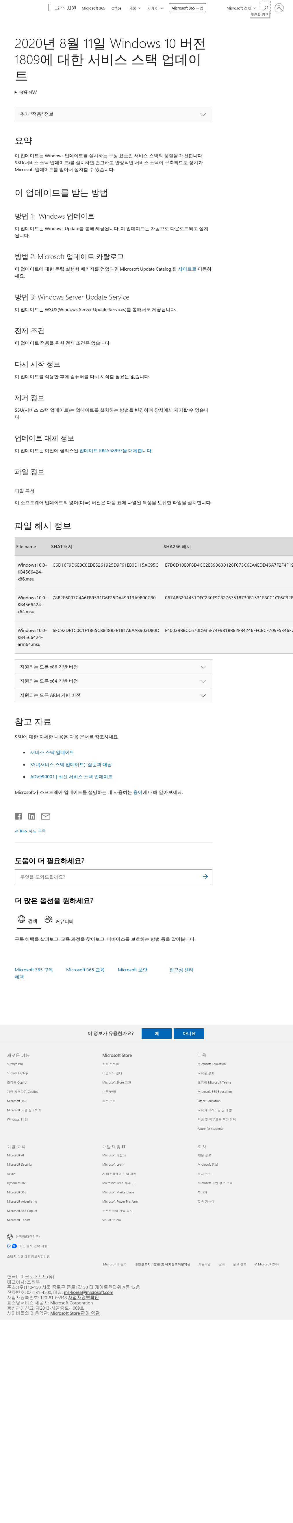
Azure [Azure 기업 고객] (11, 1173)
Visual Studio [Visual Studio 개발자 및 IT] (111, 1220)
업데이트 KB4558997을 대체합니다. (115, 450)
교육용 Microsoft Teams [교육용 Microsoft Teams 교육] (214, 1082)
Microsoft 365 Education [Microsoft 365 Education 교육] (215, 1091)
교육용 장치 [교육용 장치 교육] (206, 1073)
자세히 (153, 7)
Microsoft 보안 (132, 969)
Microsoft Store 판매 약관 (75, 1313)
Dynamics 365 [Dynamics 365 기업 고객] (17, 1183)
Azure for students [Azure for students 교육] (210, 1128)
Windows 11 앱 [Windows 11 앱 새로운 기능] (17, 1119)
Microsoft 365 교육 (85, 969)
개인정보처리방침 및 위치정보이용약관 (162, 1264)
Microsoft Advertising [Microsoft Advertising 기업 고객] (22, 1201)
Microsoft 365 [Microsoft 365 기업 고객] (16, 1192)
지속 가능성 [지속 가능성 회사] (206, 1201)
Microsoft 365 (93, 7)
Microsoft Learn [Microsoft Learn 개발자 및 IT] (113, 1164)
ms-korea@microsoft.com (88, 1292)
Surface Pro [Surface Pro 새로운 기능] (15, 1064)
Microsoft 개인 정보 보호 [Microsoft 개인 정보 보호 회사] (215, 1183)
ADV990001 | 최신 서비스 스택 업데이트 (71, 776)
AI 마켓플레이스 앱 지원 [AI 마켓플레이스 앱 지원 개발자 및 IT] (119, 1173)
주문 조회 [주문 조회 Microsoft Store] (109, 1101)
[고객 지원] (65, 8)
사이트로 (187, 269)
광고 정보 (239, 1264)
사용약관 (204, 1264)
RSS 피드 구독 (33, 830)
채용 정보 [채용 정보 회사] (204, 1155)
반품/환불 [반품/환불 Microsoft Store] (109, 1091)
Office (116, 7)
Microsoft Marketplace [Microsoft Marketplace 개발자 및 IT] (118, 1192)
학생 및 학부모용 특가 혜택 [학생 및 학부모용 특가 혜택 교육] (217, 1119)
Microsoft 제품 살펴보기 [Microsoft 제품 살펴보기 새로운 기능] (24, 1110)
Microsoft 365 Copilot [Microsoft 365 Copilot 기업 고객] (22, 1210)
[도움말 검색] (265, 7)
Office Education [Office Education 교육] (209, 1101)
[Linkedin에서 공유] (29, 815)
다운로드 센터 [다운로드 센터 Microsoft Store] (112, 1073)
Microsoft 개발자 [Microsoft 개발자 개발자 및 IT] (114, 1155)
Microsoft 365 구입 (187, 7)
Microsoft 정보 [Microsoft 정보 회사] (208, 1164)
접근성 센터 (181, 969)
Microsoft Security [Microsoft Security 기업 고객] (19, 1164)
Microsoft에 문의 (115, 1264)
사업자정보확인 (83, 1297)
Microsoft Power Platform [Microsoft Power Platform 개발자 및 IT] (120, 1201)
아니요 (189, 1033)
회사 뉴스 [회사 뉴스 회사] (204, 1173)
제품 (132, 7)
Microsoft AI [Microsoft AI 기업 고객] (15, 1155)
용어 (137, 792)
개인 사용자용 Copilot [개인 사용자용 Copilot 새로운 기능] (22, 1091)
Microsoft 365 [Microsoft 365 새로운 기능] (16, 1101)
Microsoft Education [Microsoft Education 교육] (212, 1064)
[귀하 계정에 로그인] (279, 8)
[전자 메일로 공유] (43, 815)
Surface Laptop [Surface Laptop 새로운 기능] (17, 1073)
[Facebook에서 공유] (19, 815)
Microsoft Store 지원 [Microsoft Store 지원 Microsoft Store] (116, 1082)
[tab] (29, 921)
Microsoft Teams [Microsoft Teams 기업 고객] (18, 1220)
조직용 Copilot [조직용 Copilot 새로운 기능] (17, 1082)
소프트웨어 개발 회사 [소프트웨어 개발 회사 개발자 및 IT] (117, 1210)
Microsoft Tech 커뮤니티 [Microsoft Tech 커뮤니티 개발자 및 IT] (119, 1183)
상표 (222, 1264)
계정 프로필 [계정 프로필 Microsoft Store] (110, 1064)
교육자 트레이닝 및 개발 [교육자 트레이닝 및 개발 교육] (215, 1110)
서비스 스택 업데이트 (52, 752)
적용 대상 (27, 92)
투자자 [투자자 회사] (202, 1192)
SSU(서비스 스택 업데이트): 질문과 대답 (71, 764)
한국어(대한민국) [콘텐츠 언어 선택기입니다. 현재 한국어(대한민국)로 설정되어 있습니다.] (28, 1236)
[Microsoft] (27, 8)
